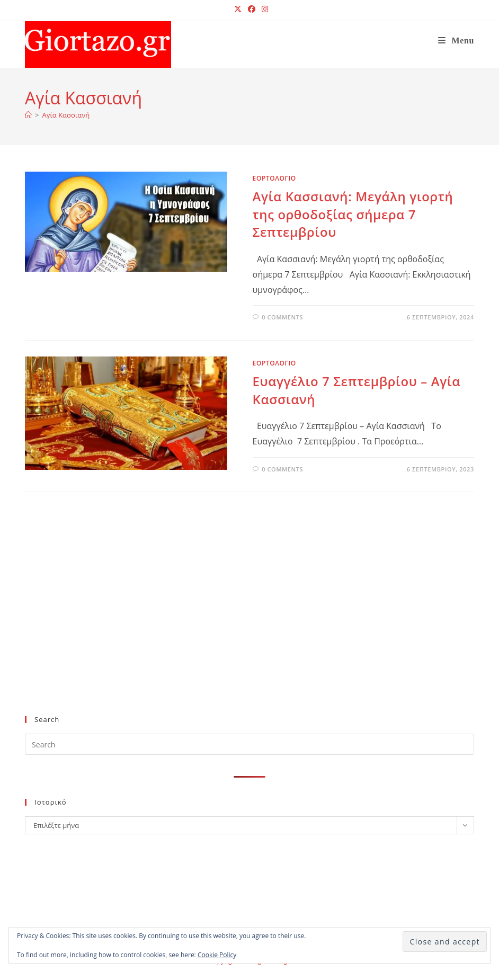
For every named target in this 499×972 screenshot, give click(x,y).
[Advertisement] (238, 621)
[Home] (28, 115)
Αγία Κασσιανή (66, 115)
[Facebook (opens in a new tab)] (252, 9)
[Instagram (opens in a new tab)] (263, 9)
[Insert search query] (249, 744)
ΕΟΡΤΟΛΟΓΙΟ (274, 178)
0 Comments (282, 317)
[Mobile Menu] (456, 40)
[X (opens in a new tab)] (238, 9)
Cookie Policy (217, 954)
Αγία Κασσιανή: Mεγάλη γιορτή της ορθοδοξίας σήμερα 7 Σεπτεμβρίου (353, 214)
